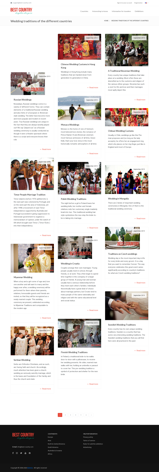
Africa (50, 454)
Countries (84, 11)
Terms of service (89, 440)
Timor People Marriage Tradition (29, 194)
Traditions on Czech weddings (122, 253)
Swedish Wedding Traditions (122, 324)
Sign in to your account (124, 3)
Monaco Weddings (70, 124)
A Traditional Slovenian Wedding (123, 70)
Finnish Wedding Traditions (74, 352)
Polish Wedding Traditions (73, 199)
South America (53, 447)
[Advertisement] (32, 51)
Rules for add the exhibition (93, 444)
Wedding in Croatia (70, 263)
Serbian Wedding (22, 360)
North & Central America (56, 444)
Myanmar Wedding (23, 277)
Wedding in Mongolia (118, 198)
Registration (138, 3)
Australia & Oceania (55, 451)
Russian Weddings (23, 99)
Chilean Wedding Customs (121, 130)
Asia (49, 440)
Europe (50, 437)
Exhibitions (139, 11)
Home (106, 21)
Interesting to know (100, 11)
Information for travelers (121, 11)
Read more (92, 88)
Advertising (87, 447)
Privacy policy (88, 437)
